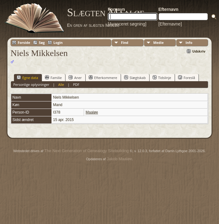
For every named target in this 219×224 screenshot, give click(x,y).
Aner (75, 77)
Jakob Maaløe (119, 158)
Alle (61, 84)
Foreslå (186, 77)
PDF (76, 84)
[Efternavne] (170, 23)
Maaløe (92, 112)
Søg (42, 42)
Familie (53, 77)
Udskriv (198, 51)
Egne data (27, 77)
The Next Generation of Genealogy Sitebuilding (86, 150)
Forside (24, 42)
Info (188, 42)
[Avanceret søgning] (127, 23)
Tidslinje (162, 77)
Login (58, 42)
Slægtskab (135, 77)
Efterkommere (103, 77)
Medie (158, 42)
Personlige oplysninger (31, 84)
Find (124, 42)
